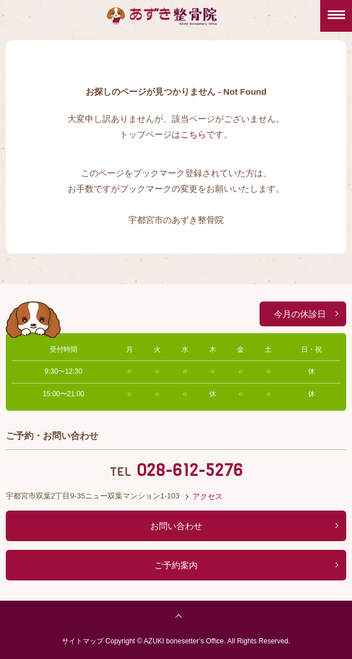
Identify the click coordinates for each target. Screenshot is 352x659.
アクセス (207, 496)
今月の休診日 (300, 314)
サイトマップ (82, 641)
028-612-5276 (190, 470)
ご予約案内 (176, 565)
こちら (193, 134)
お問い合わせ (176, 526)
